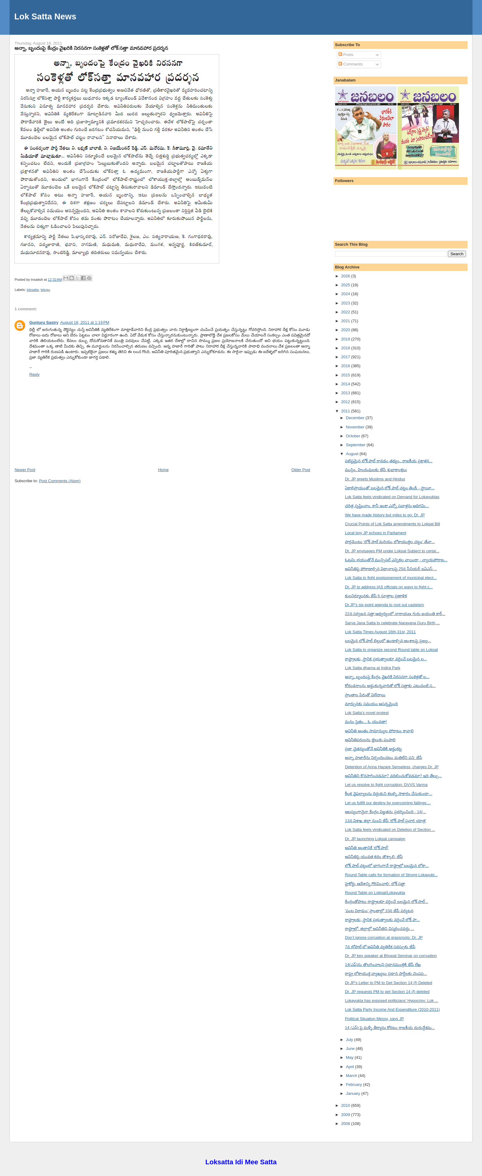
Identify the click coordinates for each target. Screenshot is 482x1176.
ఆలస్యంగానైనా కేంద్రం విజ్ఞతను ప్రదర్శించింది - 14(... (385, 811)
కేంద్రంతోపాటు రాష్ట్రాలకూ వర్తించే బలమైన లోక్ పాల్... (386, 901)
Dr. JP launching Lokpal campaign (375, 838)
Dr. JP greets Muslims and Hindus (375, 479)
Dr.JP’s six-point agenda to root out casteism (384, 604)
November (355, 427)
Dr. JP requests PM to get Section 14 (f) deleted (387, 991)
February (354, 1084)
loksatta (33, 290)
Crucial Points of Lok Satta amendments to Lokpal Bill (392, 524)
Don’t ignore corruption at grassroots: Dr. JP (384, 937)
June (351, 1048)
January (353, 1093)
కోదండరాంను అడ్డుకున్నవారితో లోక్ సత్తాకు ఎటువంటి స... (390, 685)
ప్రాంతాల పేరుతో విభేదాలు (365, 695)
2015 (346, 375)
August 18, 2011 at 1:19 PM (84, 322)
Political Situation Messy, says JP (374, 1018)
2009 (346, 1114)
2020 (346, 330)
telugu (45, 290)
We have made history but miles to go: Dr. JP (385, 515)
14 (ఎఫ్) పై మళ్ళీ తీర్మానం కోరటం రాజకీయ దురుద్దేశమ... (390, 1027)
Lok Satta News (45, 16)
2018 (346, 348)
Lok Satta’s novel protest (367, 712)
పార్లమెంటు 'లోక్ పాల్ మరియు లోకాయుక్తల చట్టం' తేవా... (390, 541)
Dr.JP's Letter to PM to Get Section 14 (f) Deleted (388, 982)
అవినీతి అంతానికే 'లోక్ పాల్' (367, 847)
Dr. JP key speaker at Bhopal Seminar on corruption (391, 955)
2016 (346, 366)
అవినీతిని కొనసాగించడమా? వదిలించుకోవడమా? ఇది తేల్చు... (393, 775)
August (352, 453)
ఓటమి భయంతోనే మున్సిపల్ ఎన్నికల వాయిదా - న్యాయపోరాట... (396, 560)
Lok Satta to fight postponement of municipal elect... (391, 577)
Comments (350, 64)
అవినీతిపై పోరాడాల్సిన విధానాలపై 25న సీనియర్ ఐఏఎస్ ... (391, 568)
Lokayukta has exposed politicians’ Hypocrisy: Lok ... (391, 1000)
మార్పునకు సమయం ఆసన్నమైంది (371, 703)
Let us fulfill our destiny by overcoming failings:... (388, 803)
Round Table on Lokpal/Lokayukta (375, 892)
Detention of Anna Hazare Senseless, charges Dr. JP (392, 767)
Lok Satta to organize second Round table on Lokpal (391, 649)
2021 (346, 321)
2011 (346, 411)
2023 (346, 303)
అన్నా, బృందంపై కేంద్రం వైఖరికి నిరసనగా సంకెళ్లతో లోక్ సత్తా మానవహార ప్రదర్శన (91, 48)
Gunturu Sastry (43, 322)
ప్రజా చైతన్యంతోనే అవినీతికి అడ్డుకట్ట (373, 748)
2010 (346, 1105)
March (352, 1075)
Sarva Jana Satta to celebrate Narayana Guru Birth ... (392, 623)
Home (163, 469)
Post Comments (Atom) (60, 481)
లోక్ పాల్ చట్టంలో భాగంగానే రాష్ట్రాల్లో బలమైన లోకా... (387, 865)
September (356, 445)
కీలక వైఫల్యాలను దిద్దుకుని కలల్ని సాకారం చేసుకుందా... (388, 793)
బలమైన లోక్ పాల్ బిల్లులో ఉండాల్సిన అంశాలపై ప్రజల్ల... (388, 640)
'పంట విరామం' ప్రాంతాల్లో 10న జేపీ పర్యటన (379, 910)
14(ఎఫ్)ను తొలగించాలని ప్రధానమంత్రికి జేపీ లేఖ (383, 964)
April (350, 1066)
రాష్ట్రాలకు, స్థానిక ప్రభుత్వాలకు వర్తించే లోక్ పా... (382, 919)
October (353, 436)
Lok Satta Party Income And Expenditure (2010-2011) (392, 1009)
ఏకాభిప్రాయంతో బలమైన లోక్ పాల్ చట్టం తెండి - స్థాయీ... (389, 488)
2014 (346, 384)
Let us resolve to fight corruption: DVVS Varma (386, 784)
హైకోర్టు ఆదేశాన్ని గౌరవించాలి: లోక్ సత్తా (375, 883)
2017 (346, 357)
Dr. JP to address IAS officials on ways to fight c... (389, 587)
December (355, 417)
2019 (346, 339)
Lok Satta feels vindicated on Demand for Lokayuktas (392, 497)
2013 (346, 393)
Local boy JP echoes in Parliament (375, 532)
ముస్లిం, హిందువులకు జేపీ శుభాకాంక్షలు (376, 469)
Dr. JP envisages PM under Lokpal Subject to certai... (392, 551)
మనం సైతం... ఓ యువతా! (366, 721)
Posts (345, 54)
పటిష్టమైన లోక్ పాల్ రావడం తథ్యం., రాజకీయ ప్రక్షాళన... (389, 461)
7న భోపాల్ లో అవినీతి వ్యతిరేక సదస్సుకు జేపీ (380, 946)
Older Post (300, 469)
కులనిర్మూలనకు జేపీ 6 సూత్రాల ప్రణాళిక (376, 596)
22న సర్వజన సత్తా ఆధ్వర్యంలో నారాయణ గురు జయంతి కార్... (395, 613)
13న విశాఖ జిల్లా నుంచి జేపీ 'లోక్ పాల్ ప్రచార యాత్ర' (385, 820)
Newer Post (24, 469)
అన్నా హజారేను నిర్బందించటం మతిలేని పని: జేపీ (383, 757)
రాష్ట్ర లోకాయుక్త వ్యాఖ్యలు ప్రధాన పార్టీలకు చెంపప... (386, 973)
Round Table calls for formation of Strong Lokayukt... (391, 874)
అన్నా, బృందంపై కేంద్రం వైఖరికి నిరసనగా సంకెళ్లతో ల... (387, 676)
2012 (346, 401)
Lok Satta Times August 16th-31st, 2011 (380, 632)
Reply (34, 374)
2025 (346, 285)
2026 (346, 276)
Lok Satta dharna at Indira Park (372, 667)
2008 (346, 1123)
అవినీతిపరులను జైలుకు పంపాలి (370, 739)
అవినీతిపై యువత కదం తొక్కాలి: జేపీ (374, 856)
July (350, 1039)
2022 (346, 312)
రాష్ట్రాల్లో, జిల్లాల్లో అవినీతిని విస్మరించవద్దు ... (379, 928)
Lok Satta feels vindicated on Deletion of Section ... (390, 829)
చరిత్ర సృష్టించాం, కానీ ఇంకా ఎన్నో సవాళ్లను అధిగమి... (387, 505)
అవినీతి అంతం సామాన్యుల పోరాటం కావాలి (379, 731)
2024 (346, 294)
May (350, 1057)
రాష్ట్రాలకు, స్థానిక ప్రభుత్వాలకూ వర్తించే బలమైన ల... (386, 659)
